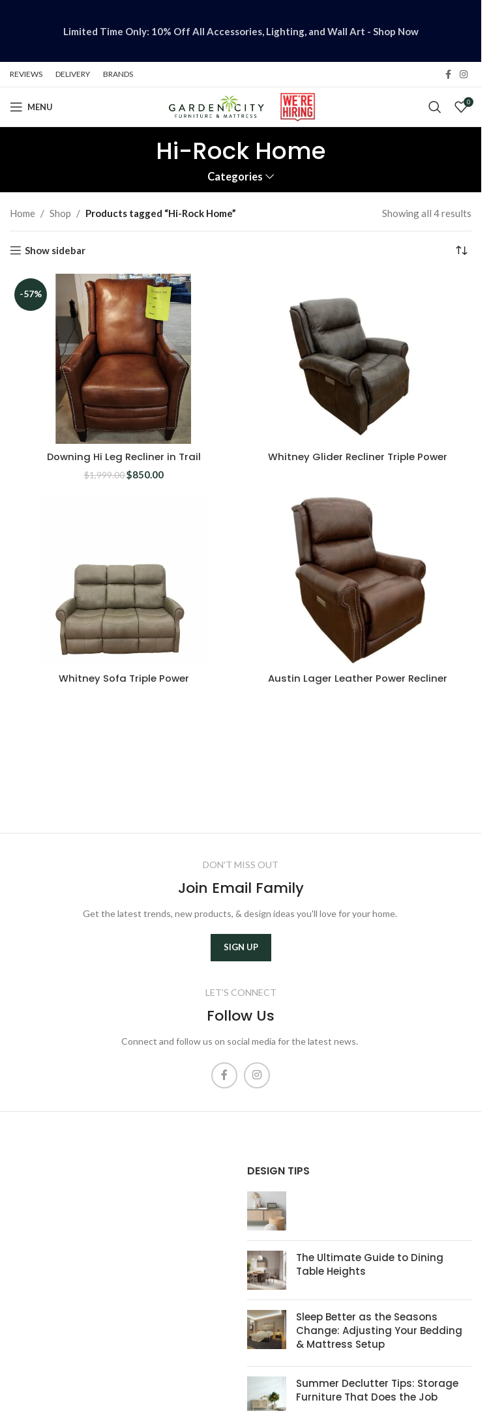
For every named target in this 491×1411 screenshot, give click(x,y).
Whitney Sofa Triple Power (124, 677)
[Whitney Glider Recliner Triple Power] (357, 359)
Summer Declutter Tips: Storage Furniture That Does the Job (377, 1390)
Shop (60, 213)
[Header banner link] (240, 31)
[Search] (435, 107)
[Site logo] (216, 105)
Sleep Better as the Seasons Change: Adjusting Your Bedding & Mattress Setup (379, 1330)
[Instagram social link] (463, 74)
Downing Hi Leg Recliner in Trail (123, 456)
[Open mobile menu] (31, 107)
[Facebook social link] (448, 74)
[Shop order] (461, 251)
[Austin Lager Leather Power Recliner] (357, 579)
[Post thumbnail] (266, 1210)
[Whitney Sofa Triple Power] (123, 579)
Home (22, 213)
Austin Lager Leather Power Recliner (357, 677)
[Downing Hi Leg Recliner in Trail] (123, 359)
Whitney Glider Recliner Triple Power (357, 456)
